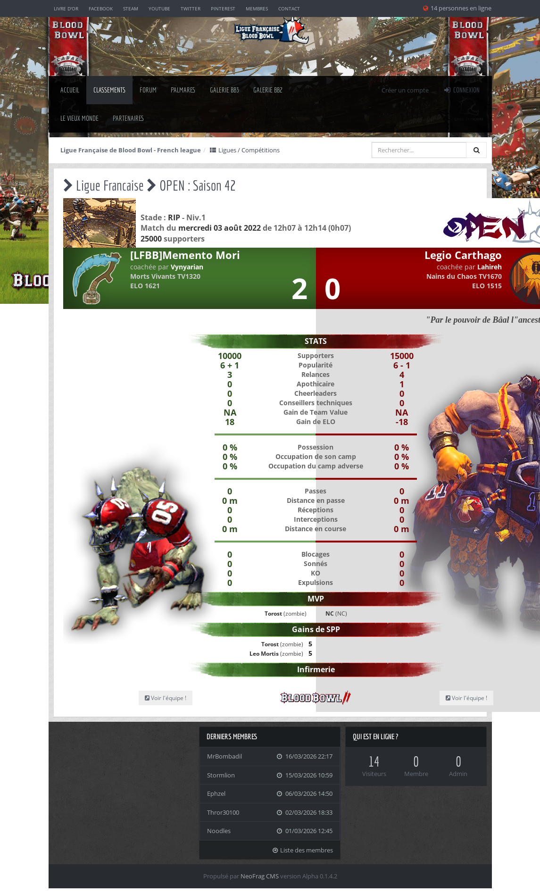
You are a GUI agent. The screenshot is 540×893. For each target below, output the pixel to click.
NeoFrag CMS (260, 876)
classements (109, 90)
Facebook (101, 8)
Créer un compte (405, 90)
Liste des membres (302, 850)
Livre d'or (66, 8)
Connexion (461, 90)
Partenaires (128, 118)
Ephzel (216, 793)
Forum (148, 90)
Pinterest (223, 8)
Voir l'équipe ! (165, 698)
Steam (130, 8)
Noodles (219, 830)
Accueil (69, 90)
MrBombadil (224, 756)
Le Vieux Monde (79, 118)
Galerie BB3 (224, 90)
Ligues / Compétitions (244, 150)
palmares (183, 90)
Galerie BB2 (267, 90)
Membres (257, 8)
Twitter (190, 8)
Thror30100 (223, 812)
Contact (289, 8)
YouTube (159, 8)
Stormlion (221, 775)
